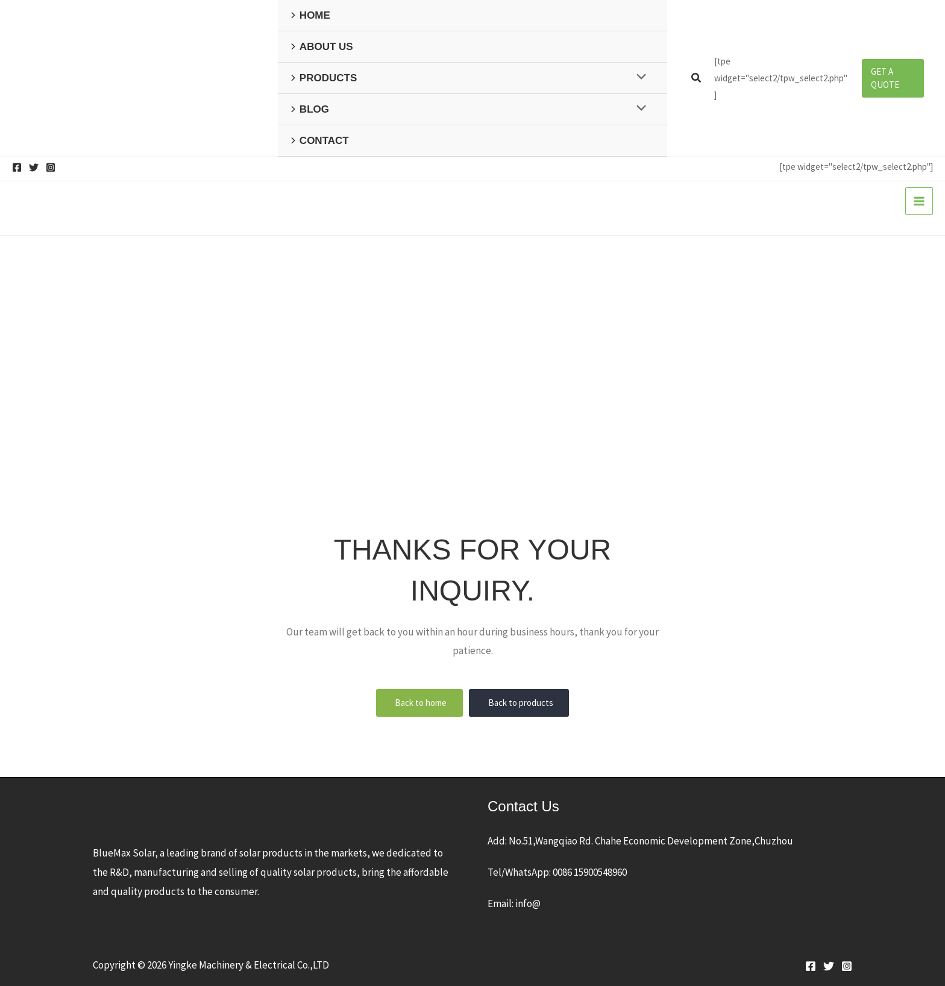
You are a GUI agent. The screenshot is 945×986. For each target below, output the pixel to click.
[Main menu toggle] (919, 201)
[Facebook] (17, 167)
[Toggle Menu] (638, 77)
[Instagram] (50, 167)
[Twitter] (34, 167)
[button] (696, 78)
